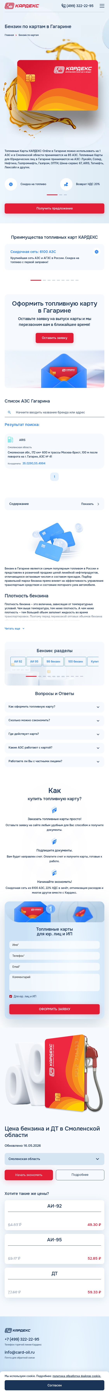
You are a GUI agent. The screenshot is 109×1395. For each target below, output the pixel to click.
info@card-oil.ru (20, 1350)
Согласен (55, 1385)
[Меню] (102, 6)
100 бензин (75, 660)
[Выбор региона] (54, 1156)
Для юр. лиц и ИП (25, 994)
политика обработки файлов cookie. (77, 1376)
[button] (52, 194)
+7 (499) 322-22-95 (22, 1337)
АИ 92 (18, 660)
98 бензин (53, 660)
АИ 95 (34, 660)
